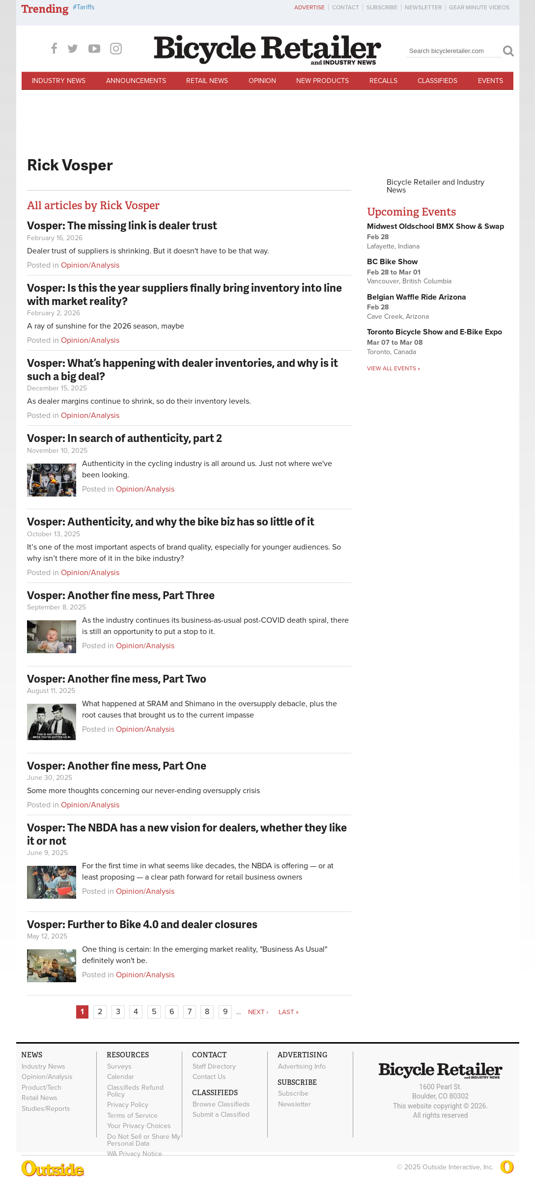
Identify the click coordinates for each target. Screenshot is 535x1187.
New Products (322, 81)
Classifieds (437, 81)
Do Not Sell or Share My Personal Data (143, 1138)
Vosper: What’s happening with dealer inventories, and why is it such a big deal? (182, 369)
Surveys (119, 1066)
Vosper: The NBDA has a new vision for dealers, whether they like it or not (187, 834)
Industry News (58, 81)
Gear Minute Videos (479, 7)
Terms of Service (132, 1114)
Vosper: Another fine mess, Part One (116, 765)
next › (258, 1012)
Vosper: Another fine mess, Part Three (121, 595)
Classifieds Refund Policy (135, 1090)
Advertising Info (302, 1066)
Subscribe (381, 7)
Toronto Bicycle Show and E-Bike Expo (434, 332)
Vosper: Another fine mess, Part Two (116, 678)
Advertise (309, 7)
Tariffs (86, 7)
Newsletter (423, 7)
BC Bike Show (392, 262)
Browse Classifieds (221, 1103)
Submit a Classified (221, 1114)
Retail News (207, 81)
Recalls (383, 81)
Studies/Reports (46, 1107)
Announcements (136, 81)
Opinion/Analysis (90, 265)
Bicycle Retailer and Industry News (435, 186)
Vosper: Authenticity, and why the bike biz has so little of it (170, 521)
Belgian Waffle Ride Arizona (416, 297)
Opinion (262, 81)
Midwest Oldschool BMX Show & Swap (435, 226)
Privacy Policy (127, 1104)
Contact (345, 7)
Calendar (120, 1076)
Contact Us (209, 1076)
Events (490, 81)
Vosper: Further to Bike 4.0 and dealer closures (142, 924)
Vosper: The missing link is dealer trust (122, 225)
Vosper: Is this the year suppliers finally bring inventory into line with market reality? (184, 294)
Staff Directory (214, 1066)
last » (289, 1012)
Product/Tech (41, 1087)
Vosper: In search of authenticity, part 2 (124, 437)
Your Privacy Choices (139, 1124)
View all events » (393, 368)
